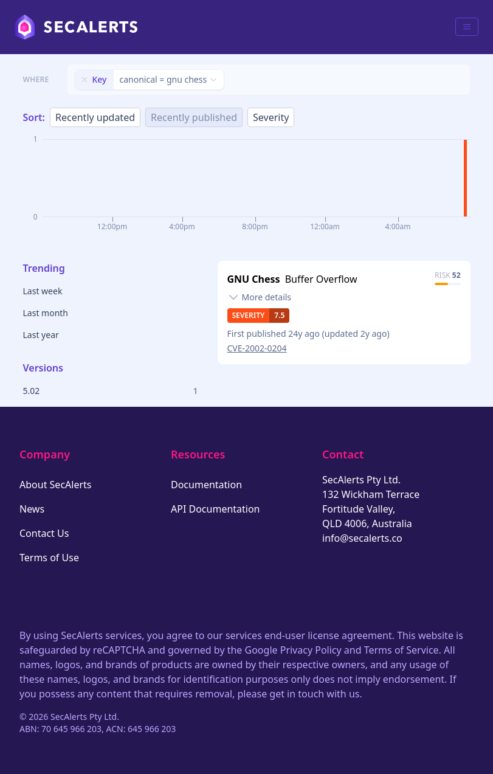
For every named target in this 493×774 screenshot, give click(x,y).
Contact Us (44, 533)
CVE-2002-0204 (257, 348)
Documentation (206, 484)
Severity (271, 117)
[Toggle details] (259, 297)
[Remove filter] (84, 80)
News (31, 509)
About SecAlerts (55, 484)
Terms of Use (49, 557)
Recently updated (95, 117)
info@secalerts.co (362, 538)
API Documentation (215, 509)
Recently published (194, 117)
